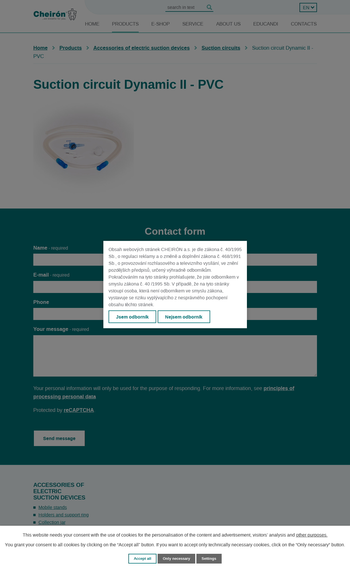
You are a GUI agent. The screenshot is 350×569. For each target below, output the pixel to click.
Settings (209, 558)
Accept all (142, 558)
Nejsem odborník (183, 316)
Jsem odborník (132, 316)
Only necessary (176, 558)
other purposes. (312, 535)
